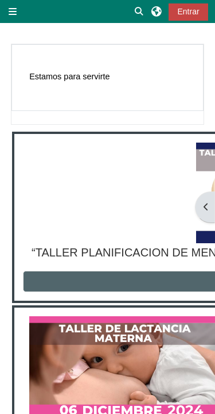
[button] (139, 11)
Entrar (188, 11)
